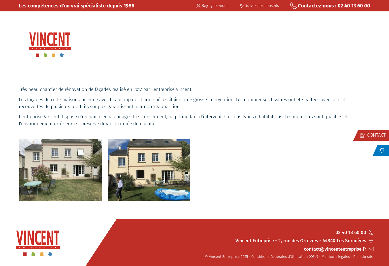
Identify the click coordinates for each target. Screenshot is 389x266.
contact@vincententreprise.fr (338, 249)
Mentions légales (336, 256)
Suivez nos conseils (259, 5)
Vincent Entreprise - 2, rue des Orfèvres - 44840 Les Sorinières (304, 240)
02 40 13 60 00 (354, 232)
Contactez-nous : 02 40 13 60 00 (330, 5)
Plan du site (363, 256)
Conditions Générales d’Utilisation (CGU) (284, 256)
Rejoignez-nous (212, 5)
